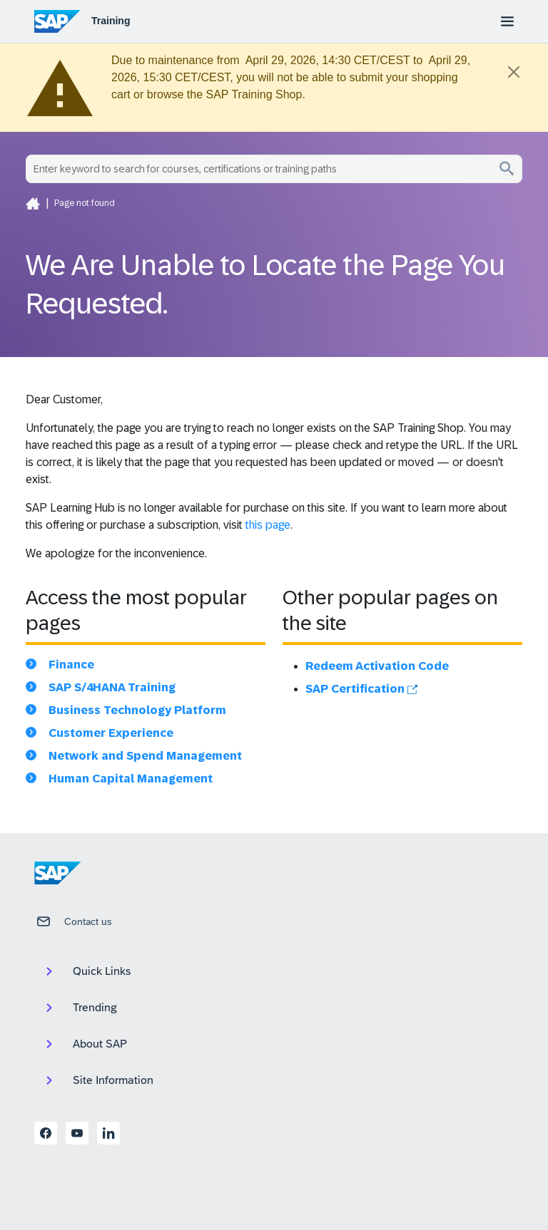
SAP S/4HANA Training (112, 687)
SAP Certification (361, 689)
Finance (71, 664)
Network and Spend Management (145, 756)
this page (267, 525)
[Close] (514, 72)
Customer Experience (111, 733)
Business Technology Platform (137, 710)
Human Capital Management (131, 778)
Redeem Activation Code (377, 666)
